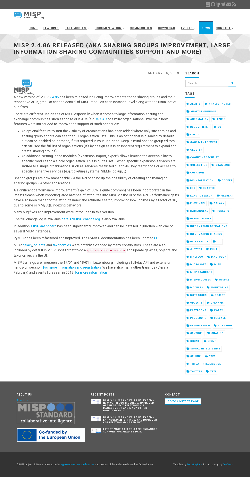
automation (198, 119)
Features (51, 28)
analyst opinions (202, 111)
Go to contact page (183, 401)
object (218, 295)
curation (195, 172)
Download (166, 28)
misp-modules (199, 279)
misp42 (222, 279)
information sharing (204, 234)
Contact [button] (224, 28)
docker (225, 180)
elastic (207, 188)
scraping (223, 325)
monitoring (218, 287)
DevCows (228, 464)
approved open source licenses (78, 464)
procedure (196, 318)
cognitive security (203, 157)
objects (40, 245)
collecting (197, 165)
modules (195, 287)
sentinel (195, 333)
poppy (216, 310)
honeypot (221, 211)
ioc (217, 241)
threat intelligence (204, 364)
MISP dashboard (43, 226)
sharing (215, 333)
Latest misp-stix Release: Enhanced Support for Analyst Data (130, 430)
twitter (194, 371)
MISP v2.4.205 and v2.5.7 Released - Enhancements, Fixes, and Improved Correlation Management (130, 420)
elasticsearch (200, 195)
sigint (193, 341)
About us (22, 400)
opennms (215, 302)
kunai (212, 249)
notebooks (197, 295)
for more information (91, 272)
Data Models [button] (77, 28)
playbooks (196, 310)
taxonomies (62, 245)
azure (218, 119)
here (65, 219)
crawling (221, 165)
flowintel (196, 203)
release (218, 318)
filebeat (225, 195)
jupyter (194, 249)
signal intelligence (204, 348)
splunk (194, 356)
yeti (211, 371)
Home (33, 28)
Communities (141, 28)
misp (215, 264)
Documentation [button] (109, 28)
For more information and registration (72, 267)
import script (199, 218)
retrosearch (198, 325)
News (206, 28)
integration (198, 241)
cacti (193, 134)
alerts (194, 104)
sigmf (210, 341)
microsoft (196, 264)
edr (191, 188)
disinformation (200, 180)
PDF (157, 238)
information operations (207, 226)
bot (218, 127)
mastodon (217, 256)
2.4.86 (54, 97)
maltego (195, 256)
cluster (195, 149)
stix (210, 356)
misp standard (199, 272)
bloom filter (198, 127)
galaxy (27, 245)
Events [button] (188, 28)
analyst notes (217, 104)
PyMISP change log (85, 219)
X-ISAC (101, 119)
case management (202, 142)
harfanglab (198, 211)
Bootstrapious (194, 464)
